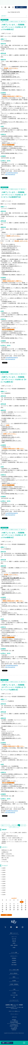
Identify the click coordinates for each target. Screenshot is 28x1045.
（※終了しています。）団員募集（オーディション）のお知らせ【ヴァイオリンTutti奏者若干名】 (13, 194)
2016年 (3, 890)
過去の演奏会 (14, 964)
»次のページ (15, 826)
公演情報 (4, 852)
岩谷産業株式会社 (14, 1028)
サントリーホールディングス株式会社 (14, 1023)
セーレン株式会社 (14, 1027)
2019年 (3, 883)
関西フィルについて (14, 933)
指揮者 (14, 943)
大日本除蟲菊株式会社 (14, 1024)
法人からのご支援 (14, 995)
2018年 (3, 885)
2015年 (3, 892)
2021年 (3, 879)
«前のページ (4, 825)
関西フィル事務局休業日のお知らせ (10, 835)
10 (13, 825)
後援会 (14, 976)
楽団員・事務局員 (14, 945)
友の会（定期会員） (14, 973)
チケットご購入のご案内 (14, 969)
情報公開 (14, 941)
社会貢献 (14, 980)
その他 (3, 859)
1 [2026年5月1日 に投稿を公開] (21, 901)
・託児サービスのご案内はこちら (14, 1011)
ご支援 (14, 989)
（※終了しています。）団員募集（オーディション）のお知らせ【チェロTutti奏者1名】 (13, 27)
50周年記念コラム (6, 850)
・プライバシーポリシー (14, 1014)
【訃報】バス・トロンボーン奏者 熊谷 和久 (12, 839)
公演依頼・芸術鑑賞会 (14, 984)
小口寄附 (14, 992)
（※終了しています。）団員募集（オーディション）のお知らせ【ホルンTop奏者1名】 (13, 379)
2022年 (3, 876)
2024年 (3, 872)
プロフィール (14, 936)
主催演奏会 (14, 960)
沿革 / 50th (14, 938)
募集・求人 (23, 21)
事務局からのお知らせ (14, 21)
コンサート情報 (14, 952)
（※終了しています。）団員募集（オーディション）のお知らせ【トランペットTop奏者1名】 (13, 687)
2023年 (3, 874)
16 (10, 826)
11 (15, 825)
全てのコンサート (14, 956)
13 (21, 825)
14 (24, 825)
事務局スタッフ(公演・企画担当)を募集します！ (12, 837)
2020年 (3, 881)
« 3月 (6, 915)
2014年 (3, 894)
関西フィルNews (5, 21)
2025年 (3, 870)
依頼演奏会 (14, 962)
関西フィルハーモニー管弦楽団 (14, 3)
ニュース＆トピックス (14, 12)
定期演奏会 (14, 958)
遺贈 (14, 997)
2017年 (3, 888)
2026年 (3, 868)
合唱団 (14, 947)
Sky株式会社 (14, 1029)
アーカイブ (4, 861)
